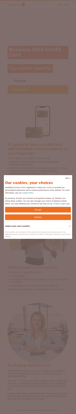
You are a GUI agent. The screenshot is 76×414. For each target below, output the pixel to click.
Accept (38, 209)
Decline (38, 217)
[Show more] (69, 226)
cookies (49, 187)
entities (23, 187)
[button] (36, 226)
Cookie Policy (27, 193)
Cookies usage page (61, 204)
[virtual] (68, 178)
